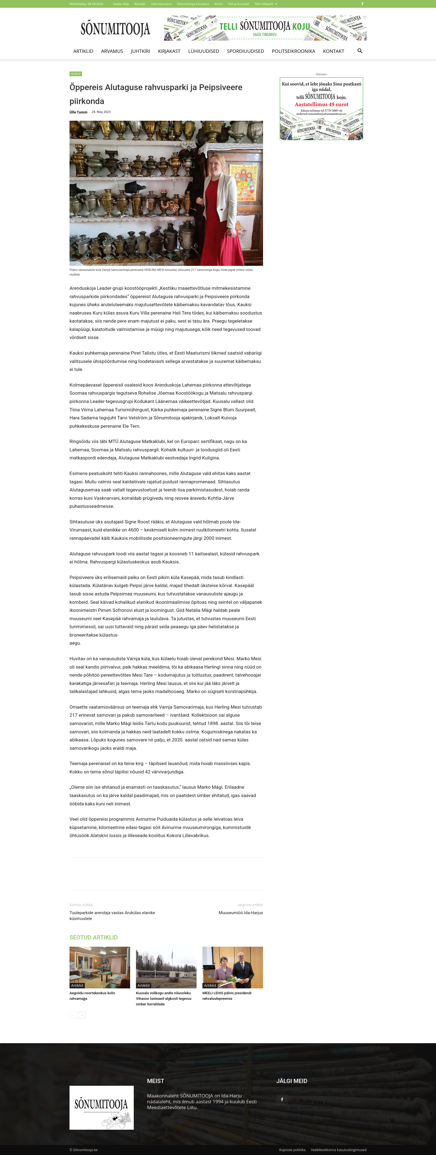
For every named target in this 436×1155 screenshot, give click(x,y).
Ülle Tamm (78, 112)
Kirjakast (169, 51)
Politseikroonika (293, 51)
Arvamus (112, 51)
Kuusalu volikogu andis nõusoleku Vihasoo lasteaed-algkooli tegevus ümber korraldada (164, 998)
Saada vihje (121, 4)
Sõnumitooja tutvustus (193, 4)
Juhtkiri (140, 51)
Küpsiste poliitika (292, 1149)
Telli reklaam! (265, 4)
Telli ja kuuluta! (238, 4)
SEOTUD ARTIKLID (94, 937)
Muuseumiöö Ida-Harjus (241, 912)
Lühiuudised (203, 51)
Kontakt (139, 4)
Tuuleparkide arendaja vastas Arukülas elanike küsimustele (112, 915)
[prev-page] (73, 1015)
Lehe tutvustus (161, 4)
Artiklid (83, 51)
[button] (359, 51)
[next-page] (81, 1015)
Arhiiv (218, 4)
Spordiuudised (245, 51)
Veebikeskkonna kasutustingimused (338, 1149)
